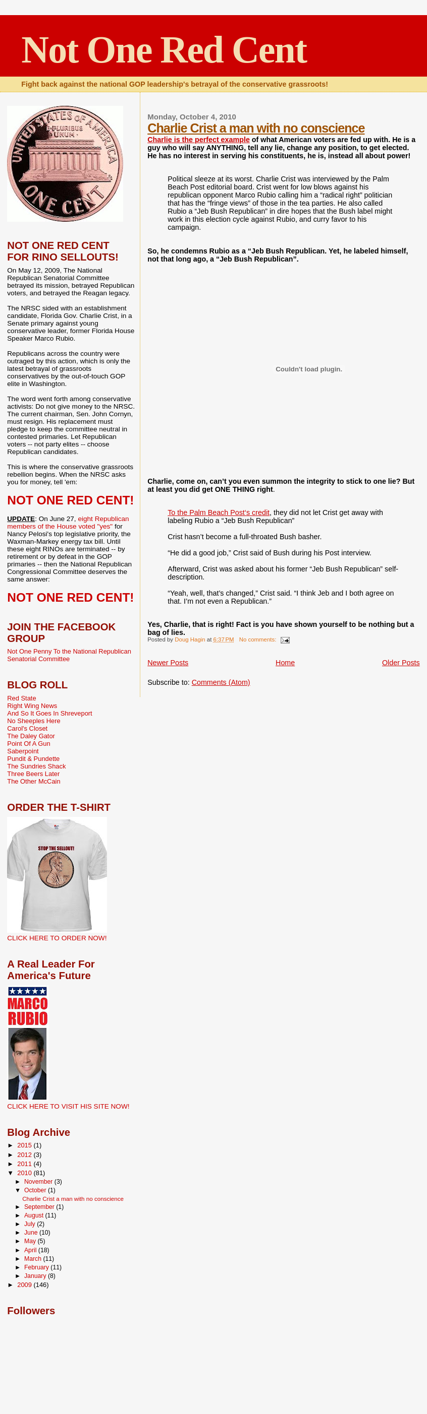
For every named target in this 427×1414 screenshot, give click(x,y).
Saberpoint (22, 751)
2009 (25, 1285)
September (40, 1206)
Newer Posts (167, 663)
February (37, 1267)
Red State (21, 698)
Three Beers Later (33, 774)
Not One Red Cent (163, 49)
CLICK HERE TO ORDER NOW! (56, 938)
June (31, 1232)
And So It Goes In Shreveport (49, 713)
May (31, 1241)
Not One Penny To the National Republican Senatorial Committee (69, 655)
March (33, 1258)
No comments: (258, 639)
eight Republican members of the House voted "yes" (68, 522)
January (36, 1275)
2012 (25, 1155)
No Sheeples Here (33, 721)
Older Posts (401, 663)
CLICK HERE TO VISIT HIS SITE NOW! (68, 1106)
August (34, 1215)
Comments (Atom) (221, 682)
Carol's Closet (27, 728)
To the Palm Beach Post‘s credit (219, 512)
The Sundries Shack (36, 766)
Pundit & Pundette (33, 758)
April (31, 1250)
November (39, 1181)
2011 (25, 1164)
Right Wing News (32, 706)
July (30, 1224)
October (36, 1190)
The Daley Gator (31, 736)
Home (285, 663)
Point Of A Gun (28, 743)
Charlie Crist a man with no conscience (255, 128)
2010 (25, 1173)
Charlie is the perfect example (198, 140)
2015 (25, 1145)
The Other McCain (33, 781)
